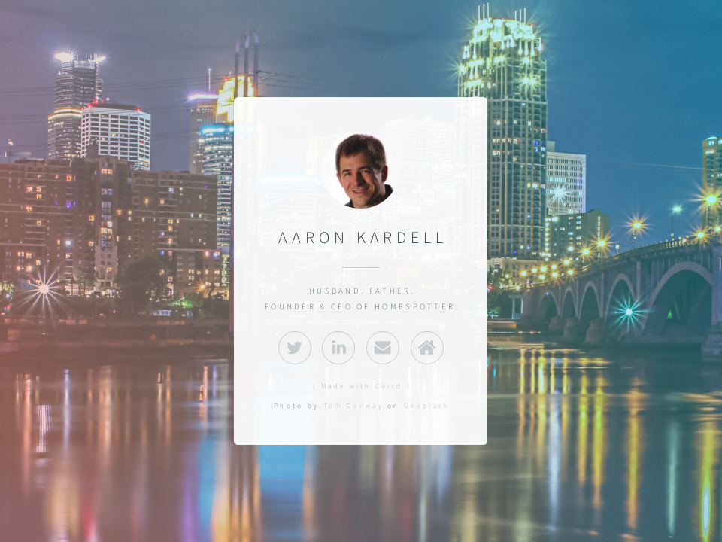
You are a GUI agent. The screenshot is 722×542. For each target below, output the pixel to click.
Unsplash (427, 405)
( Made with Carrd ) (362, 386)
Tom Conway (353, 405)
